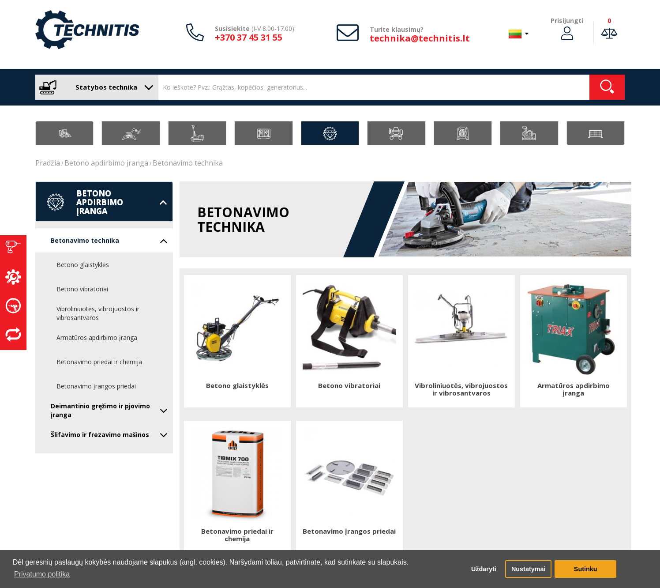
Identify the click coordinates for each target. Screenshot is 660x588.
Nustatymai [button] (528, 569)
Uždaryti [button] (483, 569)
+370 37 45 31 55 (248, 37)
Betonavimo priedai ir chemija (99, 362)
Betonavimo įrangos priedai (96, 386)
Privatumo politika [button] (42, 574)
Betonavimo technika (188, 163)
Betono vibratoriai (82, 289)
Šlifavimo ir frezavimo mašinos (109, 435)
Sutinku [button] (585, 569)
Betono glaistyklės (82, 264)
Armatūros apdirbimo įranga (96, 337)
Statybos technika (94, 87)
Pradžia (47, 163)
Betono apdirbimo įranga (106, 163)
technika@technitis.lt (420, 38)
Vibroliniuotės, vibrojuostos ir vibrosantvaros (97, 313)
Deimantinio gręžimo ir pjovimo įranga (109, 410)
